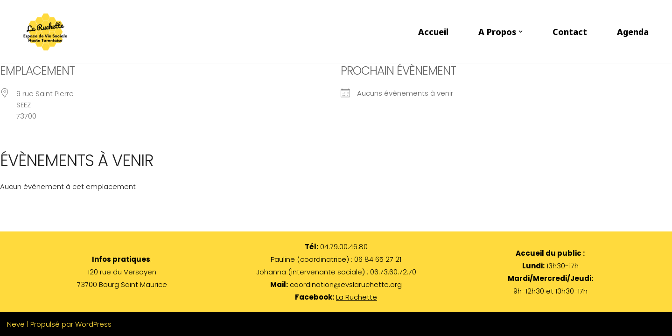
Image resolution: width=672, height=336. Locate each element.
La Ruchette (356, 297)
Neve (16, 324)
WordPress (93, 324)
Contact (570, 31)
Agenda (633, 31)
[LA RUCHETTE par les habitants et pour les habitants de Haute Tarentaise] (47, 31)
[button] (520, 31)
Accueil (433, 31)
